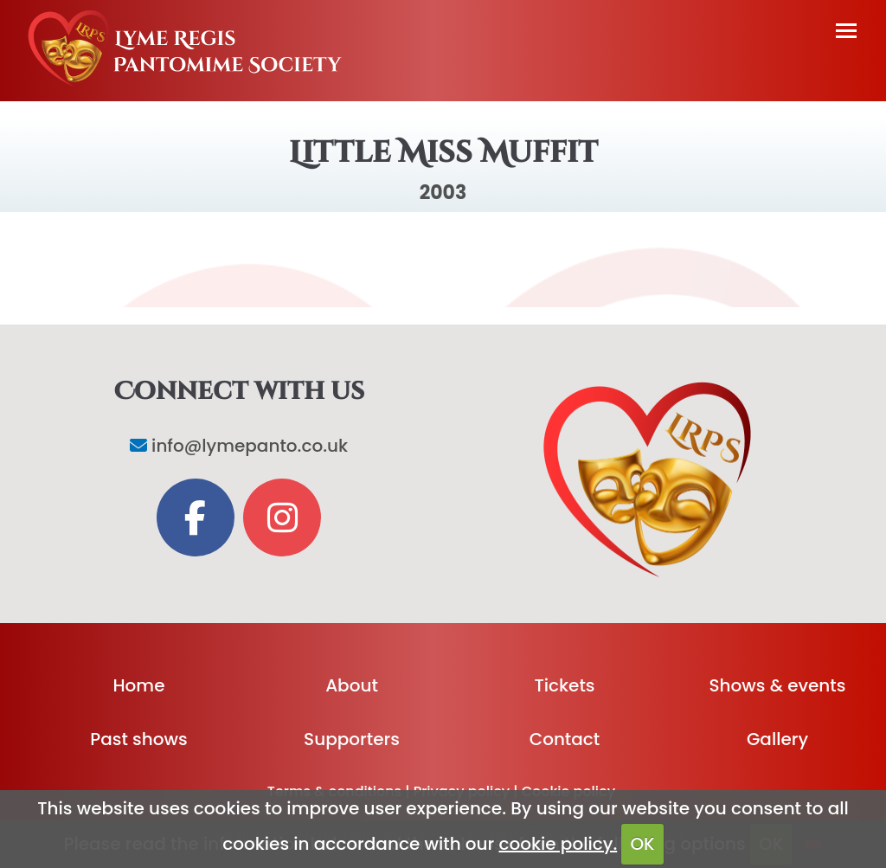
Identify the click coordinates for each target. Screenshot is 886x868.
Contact (565, 739)
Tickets (564, 685)
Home (139, 685)
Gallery (777, 739)
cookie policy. (557, 844)
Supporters (352, 739)
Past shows (138, 739)
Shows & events (777, 685)
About (351, 685)
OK (642, 844)
